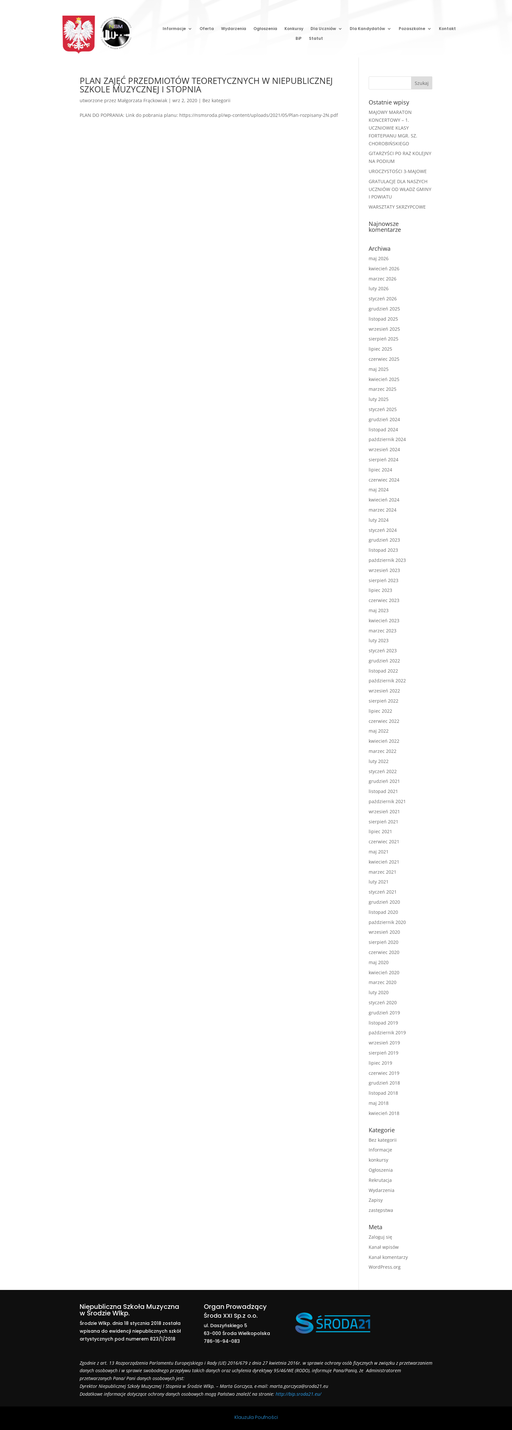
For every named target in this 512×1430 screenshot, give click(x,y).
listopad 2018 (383, 1093)
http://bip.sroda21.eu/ (298, 1394)
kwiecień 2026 (384, 268)
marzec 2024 (382, 510)
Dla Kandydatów (367, 28)
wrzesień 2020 (384, 932)
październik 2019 (387, 1032)
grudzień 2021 (384, 781)
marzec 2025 (382, 389)
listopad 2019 (383, 1023)
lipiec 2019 (380, 1063)
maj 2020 (379, 962)
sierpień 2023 (383, 580)
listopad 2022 (383, 671)
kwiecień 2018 (384, 1113)
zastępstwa (381, 1210)
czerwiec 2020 (384, 952)
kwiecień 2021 (384, 862)
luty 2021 (379, 882)
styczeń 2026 (383, 298)
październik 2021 (387, 801)
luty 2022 (379, 761)
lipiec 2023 (380, 590)
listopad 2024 (383, 429)
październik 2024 (387, 439)
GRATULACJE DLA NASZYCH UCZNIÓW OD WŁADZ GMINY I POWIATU (400, 189)
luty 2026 (379, 288)
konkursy (378, 1160)
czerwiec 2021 (384, 841)
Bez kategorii (216, 100)
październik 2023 (387, 560)
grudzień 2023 (384, 540)
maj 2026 (379, 258)
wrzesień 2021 (384, 811)
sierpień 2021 (383, 821)
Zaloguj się (380, 1237)
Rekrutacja (380, 1180)
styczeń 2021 (383, 892)
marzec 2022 (382, 751)
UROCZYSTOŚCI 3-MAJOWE (398, 171)
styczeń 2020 (383, 1002)
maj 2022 (379, 731)
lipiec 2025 (380, 349)
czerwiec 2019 (384, 1073)
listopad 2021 (383, 791)
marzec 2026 (382, 279)
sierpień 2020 (383, 942)
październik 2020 (387, 922)
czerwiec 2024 (384, 480)
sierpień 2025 (383, 339)
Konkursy (293, 28)
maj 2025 (379, 369)
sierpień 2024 (383, 459)
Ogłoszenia (265, 28)
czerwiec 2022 (384, 721)
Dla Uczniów (323, 28)
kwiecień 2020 (384, 972)
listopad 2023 (383, 550)
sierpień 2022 (383, 701)
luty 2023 (379, 640)
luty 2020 (379, 992)
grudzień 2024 (384, 419)
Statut (316, 38)
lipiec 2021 (380, 831)
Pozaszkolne (412, 28)
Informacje (174, 28)
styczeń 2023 (383, 650)
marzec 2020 (382, 982)
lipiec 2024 (380, 470)
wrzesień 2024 (384, 449)
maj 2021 (379, 852)
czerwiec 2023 (384, 600)
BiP (299, 38)
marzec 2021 (382, 872)
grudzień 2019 (384, 1012)
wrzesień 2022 (384, 691)
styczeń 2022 (383, 771)
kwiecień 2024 (384, 500)
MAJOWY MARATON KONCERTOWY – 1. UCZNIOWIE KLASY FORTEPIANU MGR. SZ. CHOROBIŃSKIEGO (393, 127)
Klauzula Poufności (256, 1417)
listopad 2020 (383, 912)
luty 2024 (379, 520)
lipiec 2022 (380, 711)
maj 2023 (379, 610)
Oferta (207, 28)
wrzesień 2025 (384, 329)
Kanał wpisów (384, 1247)
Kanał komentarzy (388, 1257)
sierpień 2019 (383, 1053)
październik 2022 (387, 680)
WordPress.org (385, 1267)
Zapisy (376, 1200)
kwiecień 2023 (384, 620)
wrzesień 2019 (384, 1043)
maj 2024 (379, 489)
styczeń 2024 (383, 530)
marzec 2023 (382, 631)
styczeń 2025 (383, 409)
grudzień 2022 (384, 661)
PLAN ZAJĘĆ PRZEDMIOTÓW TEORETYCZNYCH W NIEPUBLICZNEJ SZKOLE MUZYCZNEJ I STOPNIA (206, 85)
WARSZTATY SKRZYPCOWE (397, 207)
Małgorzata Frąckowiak (142, 100)
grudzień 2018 (384, 1083)
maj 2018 (379, 1103)
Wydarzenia (233, 28)
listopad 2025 (383, 319)
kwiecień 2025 (384, 379)
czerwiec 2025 (384, 359)
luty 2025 (379, 399)
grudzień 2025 (384, 309)
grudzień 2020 (384, 902)
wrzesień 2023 (384, 570)
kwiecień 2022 (384, 741)
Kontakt (447, 28)
